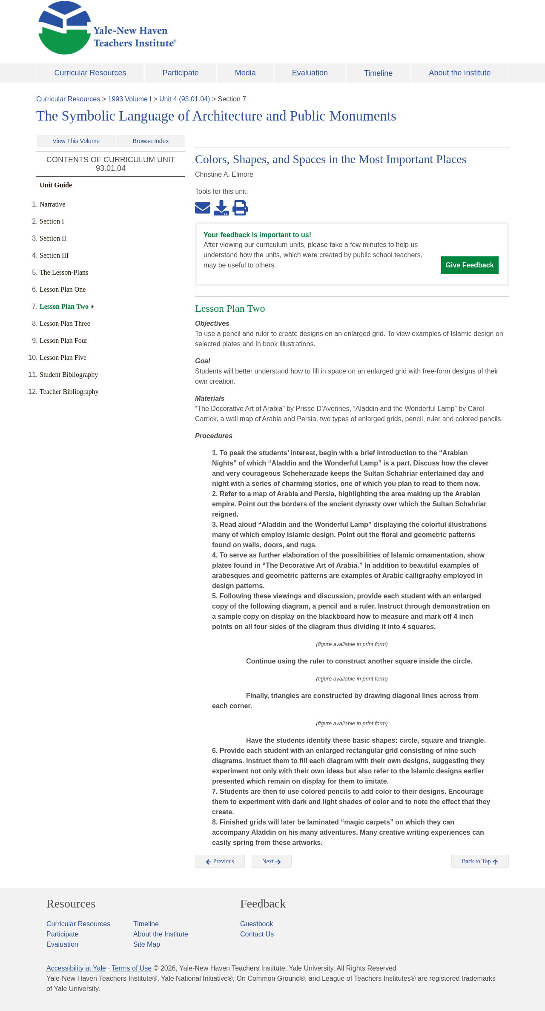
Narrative (52, 204)
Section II (53, 238)
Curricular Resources (90, 73)
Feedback (263, 904)
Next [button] (271, 861)
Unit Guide (56, 185)
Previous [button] (220, 861)
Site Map (146, 944)
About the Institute (459, 73)
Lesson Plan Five (63, 357)
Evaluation (310, 73)
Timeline (378, 73)
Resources (70, 904)
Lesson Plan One (63, 289)
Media (245, 73)
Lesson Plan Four (63, 340)
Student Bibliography (69, 374)
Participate (181, 73)
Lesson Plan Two (64, 306)
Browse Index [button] (151, 141)
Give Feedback (470, 265)
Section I (52, 221)
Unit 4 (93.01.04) (184, 99)
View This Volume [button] (76, 141)
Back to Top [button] (480, 861)
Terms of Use (132, 968)
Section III (54, 255)
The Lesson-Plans (64, 272)
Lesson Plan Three (65, 323)
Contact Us (257, 934)
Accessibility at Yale (76, 968)
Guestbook (256, 924)
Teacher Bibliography (69, 391)
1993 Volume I (130, 99)
